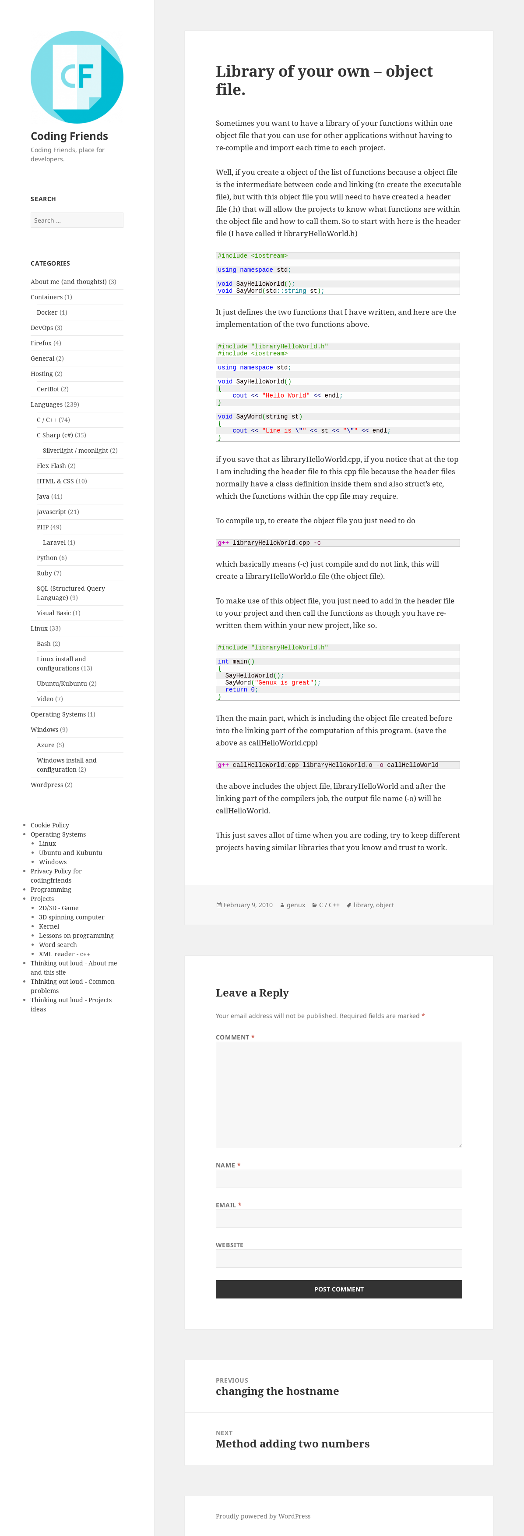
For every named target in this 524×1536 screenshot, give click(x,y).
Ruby (44, 573)
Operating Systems (58, 714)
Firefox (41, 343)
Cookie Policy (50, 825)
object (385, 905)
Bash (44, 643)
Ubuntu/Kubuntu (62, 683)
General (42, 358)
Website (230, 1245)
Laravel (54, 542)
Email (229, 1205)
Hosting (42, 373)
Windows (44, 729)
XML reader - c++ (64, 954)
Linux (39, 628)
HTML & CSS (55, 481)
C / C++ (47, 419)
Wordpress (47, 784)
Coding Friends (69, 135)
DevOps (42, 327)
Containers (47, 297)
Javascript (51, 511)
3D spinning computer (72, 917)
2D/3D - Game (59, 908)
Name (228, 1165)
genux (296, 905)
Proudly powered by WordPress (263, 1516)
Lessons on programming (76, 935)
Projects (42, 898)
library (363, 905)
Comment (235, 1037)
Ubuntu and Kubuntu (70, 852)
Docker (47, 312)
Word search (58, 944)
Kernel (49, 926)
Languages (47, 404)
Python (47, 557)
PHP (43, 527)
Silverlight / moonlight (75, 450)
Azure (46, 745)
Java (43, 496)
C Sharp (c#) (55, 435)
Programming (51, 889)
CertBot (48, 389)
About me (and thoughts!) (69, 281)
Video (45, 699)
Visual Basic (54, 613)
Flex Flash (51, 465)
